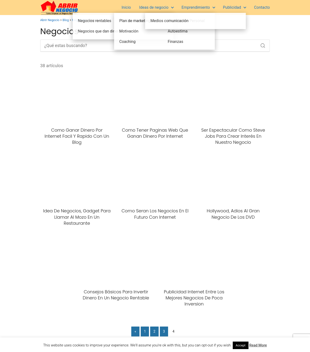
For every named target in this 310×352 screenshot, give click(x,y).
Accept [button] (241, 345)
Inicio (126, 7)
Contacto (262, 7)
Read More (258, 345)
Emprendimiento (195, 7)
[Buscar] (261, 44)
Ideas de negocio (153, 7)
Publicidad (232, 7)
